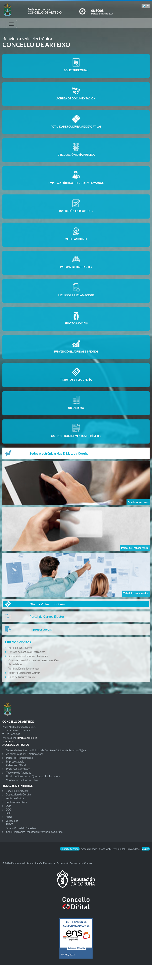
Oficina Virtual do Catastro (21, 828)
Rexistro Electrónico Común (24, 672)
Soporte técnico (70, 849)
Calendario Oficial (16, 765)
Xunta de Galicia (15, 798)
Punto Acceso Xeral (17, 802)
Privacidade (133, 849)
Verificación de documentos (24, 668)
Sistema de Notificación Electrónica (28, 656)
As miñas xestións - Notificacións (24, 753)
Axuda (145, 849)
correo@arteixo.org (26, 737)
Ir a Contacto (9, 741)
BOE (8, 813)
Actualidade (15, 664)
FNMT (9, 824)
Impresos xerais (15, 761)
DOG (9, 809)
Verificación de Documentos (22, 780)
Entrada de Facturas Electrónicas (26, 651)
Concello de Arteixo (17, 790)
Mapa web (105, 849)
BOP (8, 805)
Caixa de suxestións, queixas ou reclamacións (33, 660)
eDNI (9, 817)
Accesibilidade (89, 849)
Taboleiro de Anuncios (18, 772)
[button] (146, 6)
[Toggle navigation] (11, 24)
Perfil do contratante (20, 647)
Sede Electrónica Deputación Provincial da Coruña (34, 831)
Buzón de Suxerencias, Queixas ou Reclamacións (33, 776)
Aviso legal (119, 849)
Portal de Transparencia (19, 757)
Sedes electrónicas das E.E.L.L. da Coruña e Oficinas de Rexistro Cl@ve (46, 750)
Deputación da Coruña (18, 794)
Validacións (12, 820)
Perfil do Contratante (18, 769)
